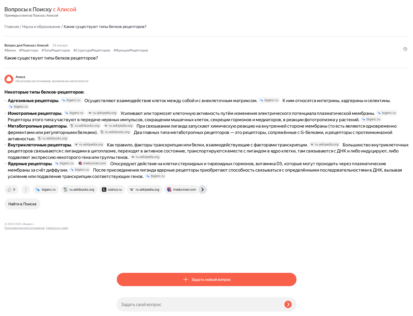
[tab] (124, 259)
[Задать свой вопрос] (198, 304)
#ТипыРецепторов (168, 36)
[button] (293, 45)
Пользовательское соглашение (24, 305)
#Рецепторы (140, 36)
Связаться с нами (15, 309)
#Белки (122, 36)
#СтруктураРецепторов (204, 36)
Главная (124, 12)
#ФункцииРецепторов (243, 36)
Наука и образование (153, 12)
